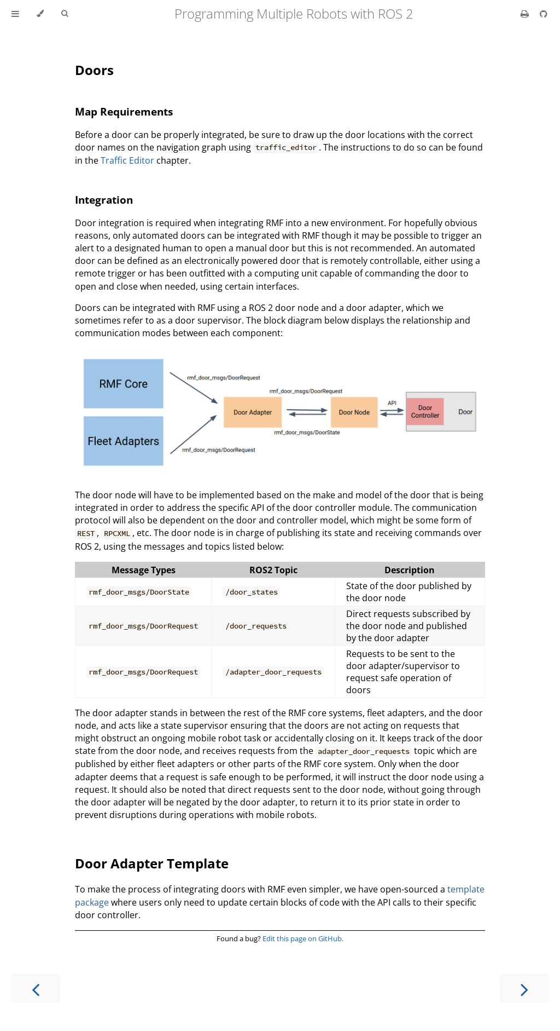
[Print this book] (525, 14)
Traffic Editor (127, 160)
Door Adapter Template (152, 863)
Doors (94, 70)
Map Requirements (124, 111)
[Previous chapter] (35, 989)
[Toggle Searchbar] (64, 13)
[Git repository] (543, 14)
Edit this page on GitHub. (302, 938)
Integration (104, 199)
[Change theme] (40, 13)
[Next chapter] (524, 989)
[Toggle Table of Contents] (15, 13)
